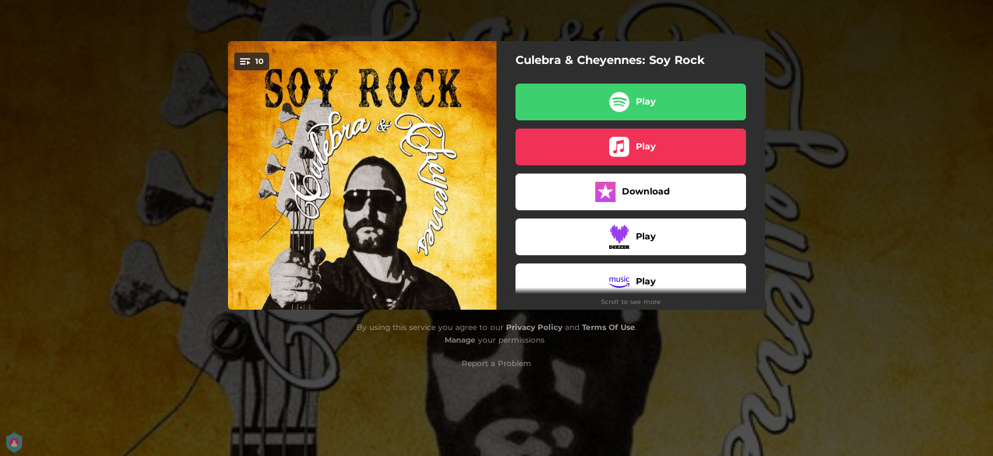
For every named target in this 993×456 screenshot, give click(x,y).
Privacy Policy (534, 327)
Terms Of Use (608, 327)
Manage (460, 340)
